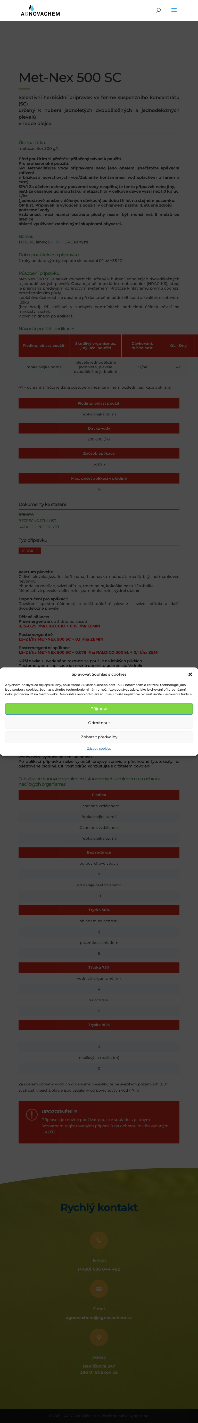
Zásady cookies (99, 748)
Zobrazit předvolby (99, 737)
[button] (190, 674)
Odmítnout (99, 723)
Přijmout (99, 708)
